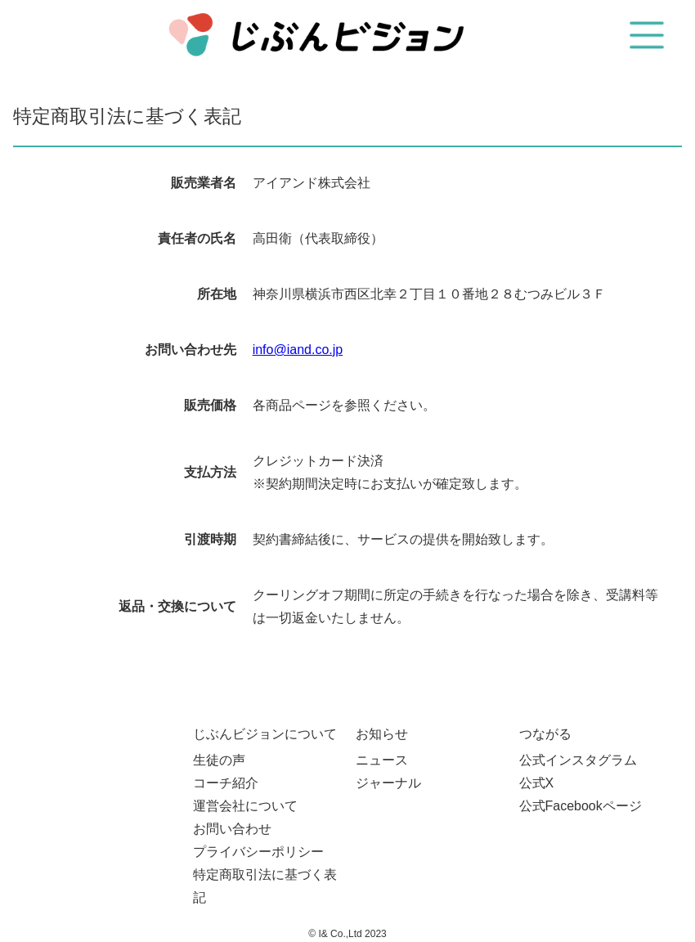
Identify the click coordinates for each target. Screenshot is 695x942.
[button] (647, 35)
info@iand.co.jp (298, 350)
